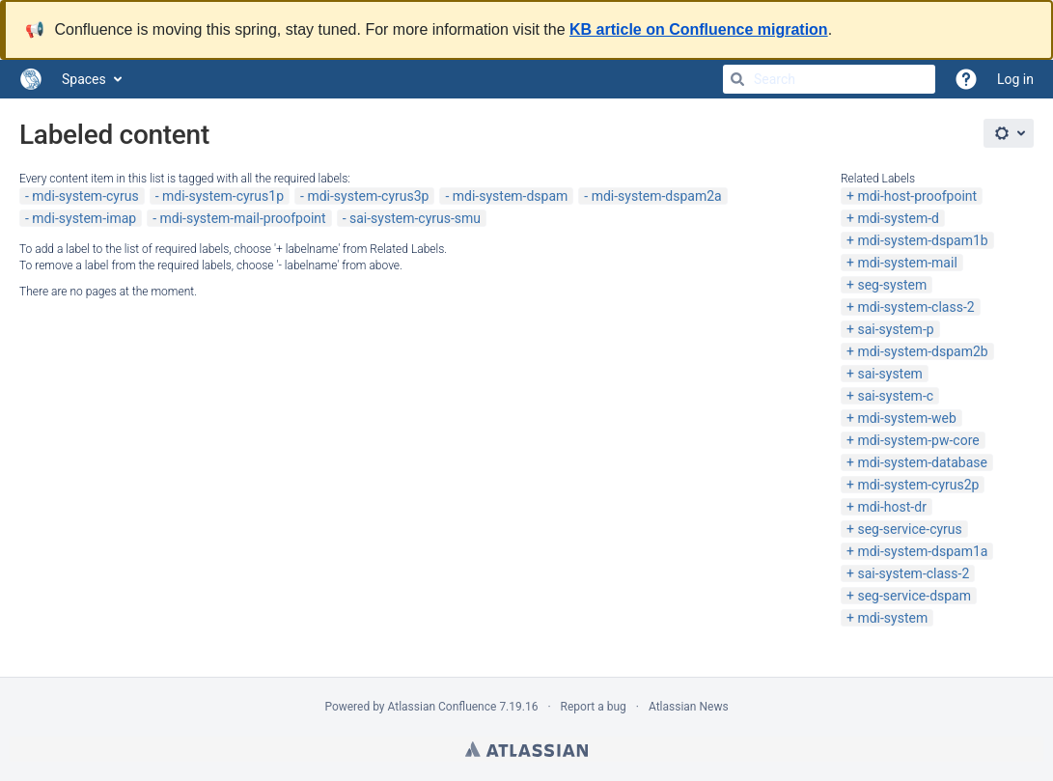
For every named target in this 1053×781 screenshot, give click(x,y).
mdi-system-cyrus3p (368, 196)
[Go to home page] (31, 79)
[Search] (737, 79)
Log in (1015, 79)
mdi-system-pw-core (918, 440)
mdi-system (892, 618)
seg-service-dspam (914, 595)
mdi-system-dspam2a (657, 196)
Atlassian (526, 749)
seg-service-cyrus (909, 529)
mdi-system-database (922, 462)
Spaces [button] (84, 79)
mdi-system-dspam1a (922, 551)
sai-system (889, 373)
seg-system (892, 285)
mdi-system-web (906, 418)
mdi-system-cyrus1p (223, 196)
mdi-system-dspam (510, 196)
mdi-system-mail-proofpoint (243, 218)
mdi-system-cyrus (85, 196)
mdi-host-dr (891, 507)
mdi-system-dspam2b (922, 351)
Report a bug (593, 706)
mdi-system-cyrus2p (918, 484)
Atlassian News (689, 706)
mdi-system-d (898, 218)
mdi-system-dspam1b (922, 240)
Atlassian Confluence (442, 706)
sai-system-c (895, 396)
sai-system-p (895, 329)
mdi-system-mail (906, 262)
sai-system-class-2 (913, 573)
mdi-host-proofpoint (917, 196)
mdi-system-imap (84, 218)
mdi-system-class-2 (915, 307)
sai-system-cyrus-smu (415, 218)
